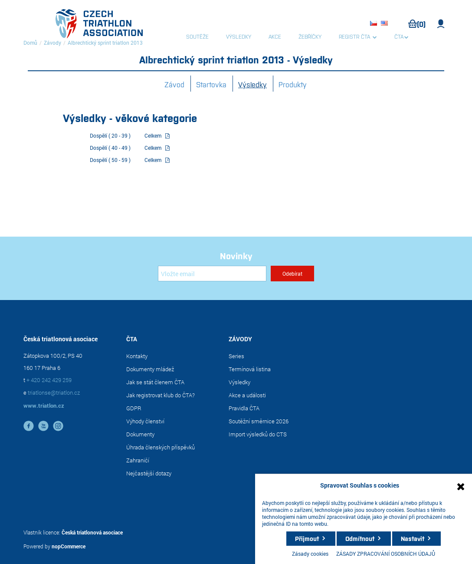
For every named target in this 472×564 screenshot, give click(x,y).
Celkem (152, 135)
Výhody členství (145, 421)
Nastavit (412, 538)
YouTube (43, 426)
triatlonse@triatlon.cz (54, 392)
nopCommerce (68, 546)
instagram (58, 426)
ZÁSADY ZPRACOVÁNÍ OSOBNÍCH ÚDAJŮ (385, 553)
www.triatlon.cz (43, 405)
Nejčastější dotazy (148, 473)
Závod (174, 84)
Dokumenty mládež (150, 369)
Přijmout (307, 538)
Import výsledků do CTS (258, 434)
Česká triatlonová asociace (92, 532)
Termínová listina (250, 369)
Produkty (293, 84)
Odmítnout (359, 538)
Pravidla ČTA (244, 408)
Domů (30, 42)
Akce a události (247, 395)
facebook (28, 426)
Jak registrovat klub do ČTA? (160, 395)
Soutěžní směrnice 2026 (258, 421)
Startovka (211, 84)
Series (236, 356)
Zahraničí (137, 460)
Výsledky (252, 84)
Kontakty (137, 356)
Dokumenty (140, 434)
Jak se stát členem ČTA (155, 382)
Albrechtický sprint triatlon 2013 (105, 42)
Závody (52, 42)
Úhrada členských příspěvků (160, 447)
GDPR (133, 408)
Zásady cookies (310, 553)
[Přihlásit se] (212, 273)
